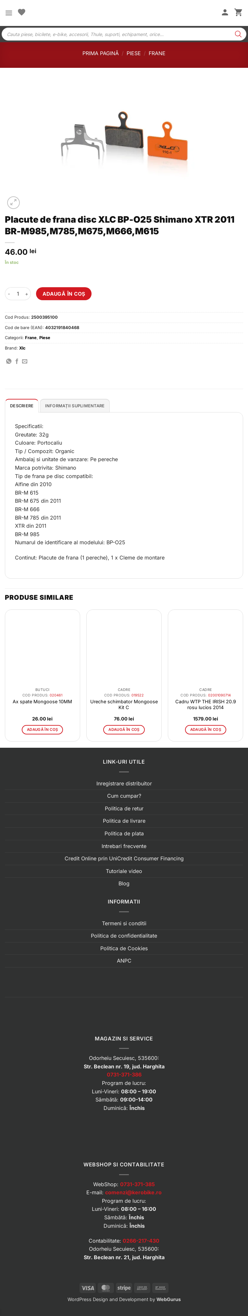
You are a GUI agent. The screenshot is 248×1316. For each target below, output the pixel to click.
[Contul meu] (224, 13)
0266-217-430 (141, 1240)
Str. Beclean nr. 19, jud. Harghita (124, 1066)
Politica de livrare (124, 821)
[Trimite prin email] (24, 361)
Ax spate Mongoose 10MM (42, 701)
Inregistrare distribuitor (124, 783)
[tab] (22, 405)
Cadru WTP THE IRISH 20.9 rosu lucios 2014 (205, 704)
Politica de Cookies (124, 948)
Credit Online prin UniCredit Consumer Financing (124, 858)
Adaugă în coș (64, 294)
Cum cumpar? (124, 796)
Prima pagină (100, 53)
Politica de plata (124, 833)
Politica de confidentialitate (124, 935)
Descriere (21, 405)
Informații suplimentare (75, 405)
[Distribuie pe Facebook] (16, 361)
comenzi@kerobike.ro (133, 1192)
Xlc (22, 348)
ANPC (124, 960)
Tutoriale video (124, 871)
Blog (124, 883)
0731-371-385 (137, 1184)
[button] (9, 13)
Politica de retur (124, 808)
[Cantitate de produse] (18, 293)
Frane (157, 53)
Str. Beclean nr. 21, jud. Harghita (124, 1257)
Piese (134, 53)
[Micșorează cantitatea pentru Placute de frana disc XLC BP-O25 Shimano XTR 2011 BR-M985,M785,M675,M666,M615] (9, 293)
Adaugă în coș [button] (42, 729)
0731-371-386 (124, 1074)
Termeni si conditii (124, 923)
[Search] (238, 34)
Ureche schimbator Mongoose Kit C (124, 704)
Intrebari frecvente (124, 846)
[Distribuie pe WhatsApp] (8, 361)
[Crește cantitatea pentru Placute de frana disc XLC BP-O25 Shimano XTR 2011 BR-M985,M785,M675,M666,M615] (27, 293)
